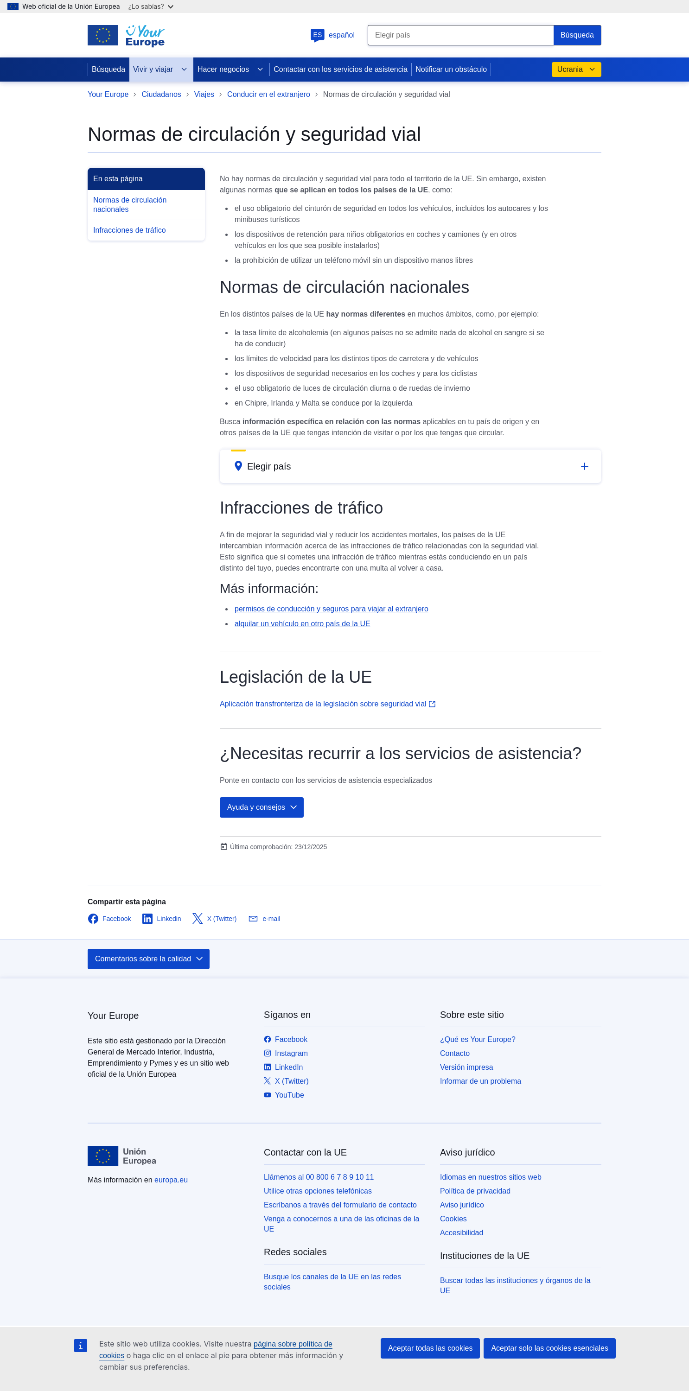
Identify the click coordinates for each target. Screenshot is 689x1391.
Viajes (204, 94)
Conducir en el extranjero (268, 94)
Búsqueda (108, 69)
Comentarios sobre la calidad (149, 959)
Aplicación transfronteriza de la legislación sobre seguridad (328, 704)
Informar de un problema (480, 1081)
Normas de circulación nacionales (129, 204)
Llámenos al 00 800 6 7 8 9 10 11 (319, 1177)
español (332, 35)
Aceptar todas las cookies (430, 1348)
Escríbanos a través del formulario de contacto (340, 1205)
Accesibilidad (461, 1233)
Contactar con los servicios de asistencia (341, 69)
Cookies (453, 1219)
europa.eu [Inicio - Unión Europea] (171, 1180)
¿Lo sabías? (150, 6)
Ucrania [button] (576, 69)
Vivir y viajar (160, 69)
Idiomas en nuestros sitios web (491, 1177)
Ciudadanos (161, 94)
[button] (410, 466)
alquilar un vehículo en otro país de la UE (302, 624)
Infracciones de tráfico (129, 230)
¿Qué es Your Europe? (478, 1039)
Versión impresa (466, 1067)
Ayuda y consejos (262, 807)
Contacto (455, 1053)
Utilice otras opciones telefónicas (318, 1191)
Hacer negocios (231, 69)
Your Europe (108, 94)
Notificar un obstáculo (451, 69)
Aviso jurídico (462, 1205)
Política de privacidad (475, 1191)
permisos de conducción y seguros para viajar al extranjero (331, 609)
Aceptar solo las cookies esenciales (549, 1348)
